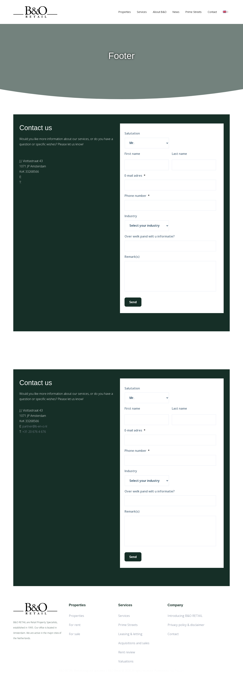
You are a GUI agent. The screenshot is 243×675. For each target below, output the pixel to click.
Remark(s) (132, 257)
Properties (124, 12)
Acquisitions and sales (133, 643)
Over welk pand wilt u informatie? (150, 236)
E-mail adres (135, 176)
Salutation (132, 133)
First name (132, 154)
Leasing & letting (130, 634)
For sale (74, 634)
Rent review (126, 652)
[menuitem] (225, 12)
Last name (179, 154)
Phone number (137, 196)
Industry (131, 216)
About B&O (159, 12)
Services (142, 12)
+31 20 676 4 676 (34, 182)
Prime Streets (193, 12)
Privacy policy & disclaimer (186, 625)
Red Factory (177, 669)
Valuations (125, 661)
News (176, 12)
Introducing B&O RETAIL (185, 616)
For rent (74, 625)
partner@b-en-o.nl (34, 177)
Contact (212, 12)
